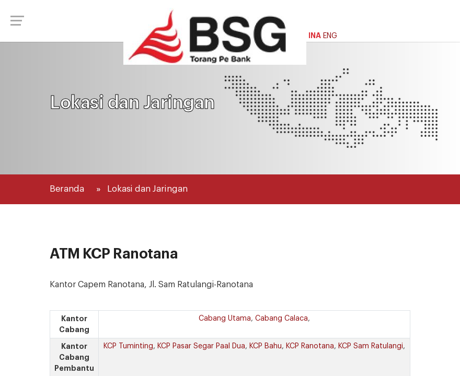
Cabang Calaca (281, 318)
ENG (330, 36)
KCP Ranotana (310, 346)
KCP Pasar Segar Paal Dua (201, 346)
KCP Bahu (265, 346)
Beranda (67, 188)
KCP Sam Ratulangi (370, 346)
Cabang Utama (225, 318)
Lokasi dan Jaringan (147, 188)
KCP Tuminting (128, 346)
